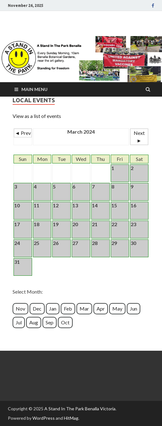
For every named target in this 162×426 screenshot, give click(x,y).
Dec (37, 309)
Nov (20, 309)
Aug (33, 322)
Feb (68, 309)
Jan (52, 309)
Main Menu (34, 89)
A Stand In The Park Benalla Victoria (79, 408)
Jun (133, 309)
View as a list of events (37, 116)
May (117, 309)
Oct (65, 322)
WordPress (43, 418)
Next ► (139, 136)
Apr (101, 309)
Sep (49, 322)
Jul (19, 322)
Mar (84, 309)
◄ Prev (23, 133)
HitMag (71, 418)
